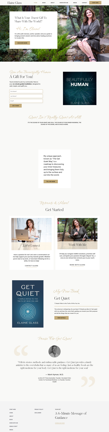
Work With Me (77, 245)
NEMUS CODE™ (13, 426)
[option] (54, 366)
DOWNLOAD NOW (60, 423)
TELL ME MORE (51, 182)
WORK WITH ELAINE (77, 265)
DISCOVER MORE (23, 43)
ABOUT (54, 2)
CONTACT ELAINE (31, 266)
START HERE (95, 2)
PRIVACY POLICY (39, 409)
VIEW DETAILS (61, 318)
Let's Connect (31, 246)
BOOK (45, 2)
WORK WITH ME (64, 2)
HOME (37, 2)
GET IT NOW (15, 106)
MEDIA (75, 2)
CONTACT (84, 2)
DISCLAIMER (38, 413)
